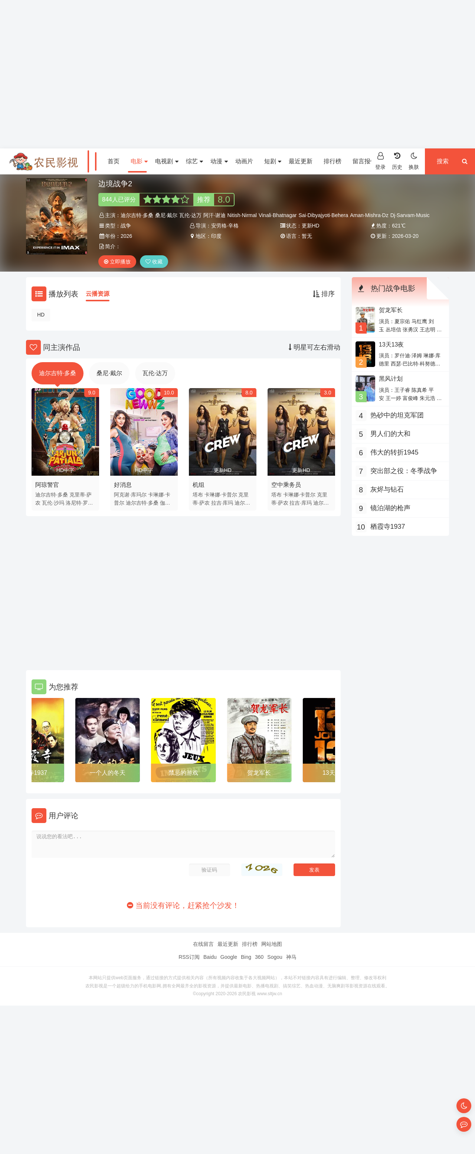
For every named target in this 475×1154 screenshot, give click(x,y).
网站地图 (271, 944)
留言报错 (364, 161)
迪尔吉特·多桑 (137, 215)
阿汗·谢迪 (214, 215)
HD (41, 315)
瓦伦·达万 (190, 215)
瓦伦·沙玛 (53, 503)
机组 (198, 485)
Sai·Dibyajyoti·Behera (323, 215)
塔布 (198, 495)
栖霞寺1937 (31, 773)
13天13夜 (391, 344)
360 (259, 957)
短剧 (272, 161)
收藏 (154, 262)
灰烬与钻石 (387, 489)
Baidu (210, 957)
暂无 (307, 236)
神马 (291, 957)
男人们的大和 (390, 433)
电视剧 (166, 161)
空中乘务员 (286, 485)
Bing (246, 957)
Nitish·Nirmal (242, 215)
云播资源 (97, 294)
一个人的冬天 (107, 773)
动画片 (244, 161)
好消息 (123, 485)
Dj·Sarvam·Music (410, 215)
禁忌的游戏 (183, 773)
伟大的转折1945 (394, 452)
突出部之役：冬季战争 (403, 471)
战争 (126, 226)
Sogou (274, 957)
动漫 (218, 161)
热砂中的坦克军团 (397, 415)
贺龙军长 (259, 773)
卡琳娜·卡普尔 (220, 495)
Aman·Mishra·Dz (369, 215)
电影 (139, 161)
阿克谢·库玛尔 (130, 495)
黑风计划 (391, 379)
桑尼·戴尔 (166, 215)
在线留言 (203, 944)
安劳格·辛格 (225, 226)
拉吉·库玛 (222, 503)
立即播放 (117, 262)
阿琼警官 (47, 485)
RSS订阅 (189, 957)
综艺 (194, 161)
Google (228, 957)
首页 (113, 161)
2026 (126, 236)
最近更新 (300, 161)
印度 (216, 236)
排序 (324, 294)
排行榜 (332, 161)
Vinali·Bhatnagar (278, 215)
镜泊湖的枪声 (390, 508)
